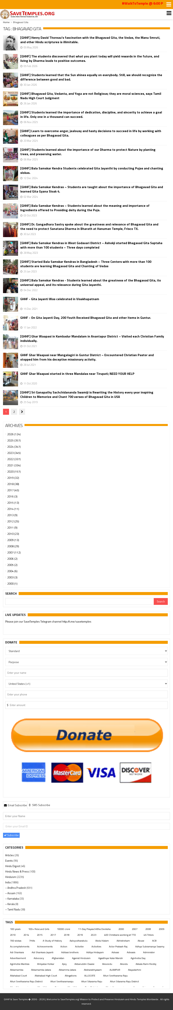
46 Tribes (149, 935)
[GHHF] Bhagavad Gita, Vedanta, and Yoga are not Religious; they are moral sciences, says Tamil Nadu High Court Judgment (90, 95)
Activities (96, 946)
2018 (66, 935)
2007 (134, 929)
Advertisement (18, 958)
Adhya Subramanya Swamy (149, 946)
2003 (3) (12, 577)
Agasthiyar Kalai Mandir (110, 958)
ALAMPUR (115, 970)
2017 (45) (13, 490)
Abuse (141, 941)
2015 (40, 935)
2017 (53, 935)
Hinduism (11, 877)
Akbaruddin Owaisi (84, 964)
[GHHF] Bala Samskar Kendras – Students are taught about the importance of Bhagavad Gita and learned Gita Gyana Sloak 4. (91, 189)
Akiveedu (107, 964)
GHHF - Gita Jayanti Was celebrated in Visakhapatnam (59, 299)
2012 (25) (13, 521)
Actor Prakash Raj (118, 946)
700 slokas (15, 941)
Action (63, 946)
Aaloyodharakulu (79, 941)
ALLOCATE (89, 975)
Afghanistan (58, 958)
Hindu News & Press (17, 871)
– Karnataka (12, 899)
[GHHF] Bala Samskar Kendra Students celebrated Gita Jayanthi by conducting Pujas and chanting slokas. (91, 170)
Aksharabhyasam (93, 970)
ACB (154, 941)
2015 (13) (13, 502)
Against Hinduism (81, 958)
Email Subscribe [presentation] (15, 805)
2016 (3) (12, 496)
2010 (13, 935)
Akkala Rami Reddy (146, 964)
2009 (161, 929)
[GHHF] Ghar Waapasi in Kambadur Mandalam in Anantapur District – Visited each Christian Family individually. (92, 338)
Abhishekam (123, 941)
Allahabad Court (18, 975)
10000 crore (63, 929)
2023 (93, 935)
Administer (149, 952)
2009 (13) (13, 540)
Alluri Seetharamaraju (61, 981)
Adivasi (115, 952)
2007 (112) (14, 552)
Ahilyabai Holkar (45, 964)
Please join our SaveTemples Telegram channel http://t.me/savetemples (48, 622)
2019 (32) (13, 478)
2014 (26, 935)
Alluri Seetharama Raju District (26, 981)
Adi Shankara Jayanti (42, 952)
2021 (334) (14, 465)
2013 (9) (12, 515)
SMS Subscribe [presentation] (39, 805)
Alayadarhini (134, 970)
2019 (80, 935)
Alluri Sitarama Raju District (124, 981)
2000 (121, 929)
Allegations (70, 975)
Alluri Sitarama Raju (91, 981)
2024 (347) (14, 446)
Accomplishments (19, 946)
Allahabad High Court (46, 975)
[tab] (15, 805)
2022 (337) (14, 459)
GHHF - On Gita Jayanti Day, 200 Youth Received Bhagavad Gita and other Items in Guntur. (85, 317)
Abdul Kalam (102, 941)
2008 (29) (13, 546)
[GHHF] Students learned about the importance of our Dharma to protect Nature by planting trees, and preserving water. (88, 151)
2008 (148, 929)
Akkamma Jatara (67, 970)
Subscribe (11, 835)
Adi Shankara (17, 952)
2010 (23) (13, 534)
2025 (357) (14, 440)
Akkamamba (16, 970)
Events (9, 861)
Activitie (79, 946)
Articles (9, 855)
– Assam (10, 893)
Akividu (124, 964)
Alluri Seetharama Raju (115, 975)
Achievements (45, 946)
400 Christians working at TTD (120, 935)
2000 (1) (12, 583)
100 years (15, 929)
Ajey (64, 964)
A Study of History (52, 941)
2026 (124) (14, 434)
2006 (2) (12, 558)
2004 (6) (12, 571)
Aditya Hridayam (95, 952)
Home (6, 22)
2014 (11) (13, 509)
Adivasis (131, 952)
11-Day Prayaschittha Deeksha (94, 929)
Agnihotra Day (138, 958)
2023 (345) (14, 453)
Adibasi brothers (69, 952)
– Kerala (10, 904)
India (8, 882)
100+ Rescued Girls (38, 929)
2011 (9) (12, 527)
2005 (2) (12, 565)
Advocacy (39, 958)
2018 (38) (13, 484)
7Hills (32, 941)
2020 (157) (14, 471)
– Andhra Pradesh (15, 888)
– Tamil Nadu (13, 909)
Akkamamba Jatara (41, 970)
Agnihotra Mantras (19, 964)
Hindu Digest (13, 866)
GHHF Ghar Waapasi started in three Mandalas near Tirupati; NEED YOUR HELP (77, 373)
